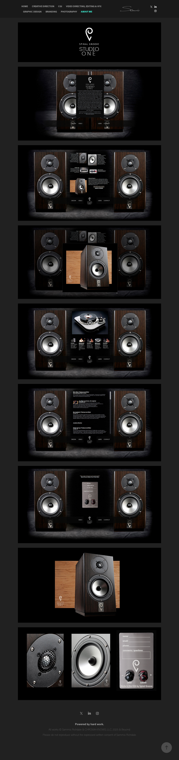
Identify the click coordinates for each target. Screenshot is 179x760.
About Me (86, 11)
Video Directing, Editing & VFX (83, 6)
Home (24, 6)
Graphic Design (32, 11)
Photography (69, 11)
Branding (51, 11)
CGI (60, 6)
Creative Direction (43, 6)
